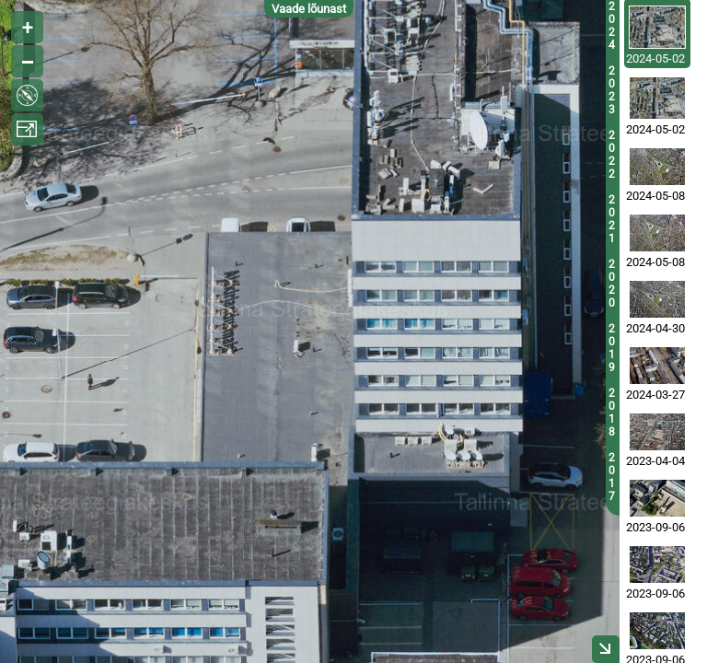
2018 (611, 412)
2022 (611, 154)
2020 (611, 283)
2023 (611, 90)
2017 (611, 477)
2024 (611, 26)
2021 (611, 219)
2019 (611, 348)
